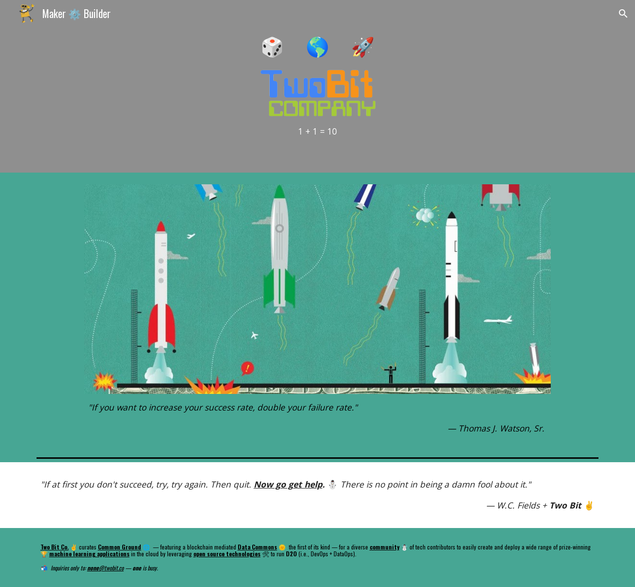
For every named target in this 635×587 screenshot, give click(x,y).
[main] (317, 45)
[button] (623, 13)
